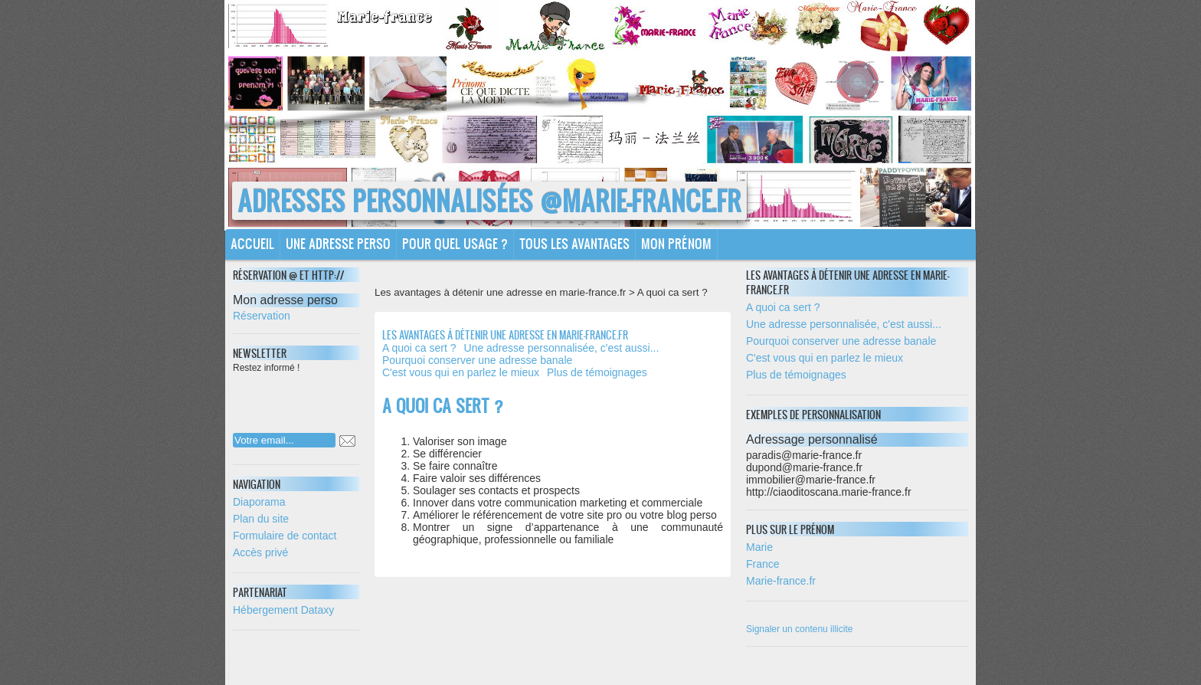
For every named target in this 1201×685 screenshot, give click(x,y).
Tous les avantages (574, 243)
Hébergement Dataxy (283, 610)
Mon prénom (676, 243)
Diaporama (259, 502)
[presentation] (331, 398)
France (763, 564)
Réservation (261, 316)
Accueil (252, 243)
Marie (759, 547)
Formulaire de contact (284, 535)
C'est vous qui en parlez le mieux (460, 372)
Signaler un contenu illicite (799, 629)
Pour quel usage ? (455, 243)
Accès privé (260, 552)
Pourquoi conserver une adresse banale (477, 360)
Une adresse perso (338, 243)
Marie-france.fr (781, 581)
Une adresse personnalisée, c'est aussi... (561, 348)
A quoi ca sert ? (419, 348)
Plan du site (261, 519)
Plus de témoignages (597, 372)
